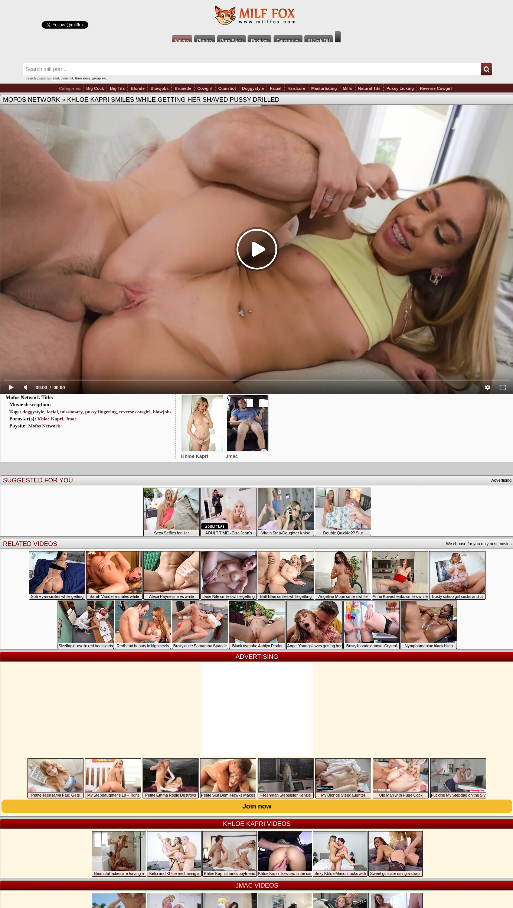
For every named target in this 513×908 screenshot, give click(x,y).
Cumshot (227, 88)
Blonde (137, 88)
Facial (275, 88)
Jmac (71, 419)
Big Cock (95, 88)
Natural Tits (369, 88)
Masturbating (324, 88)
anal (56, 78)
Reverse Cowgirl (436, 88)
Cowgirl (204, 88)
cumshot (67, 78)
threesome (82, 78)
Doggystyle (253, 88)
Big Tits (117, 88)
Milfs (347, 88)
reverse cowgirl (135, 411)
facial (52, 411)
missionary (71, 411)
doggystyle (33, 411)
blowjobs (162, 411)
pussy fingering (101, 411)
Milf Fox (256, 15)
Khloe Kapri (50, 419)
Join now (256, 806)
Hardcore (296, 88)
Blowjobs (160, 88)
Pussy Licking (400, 88)
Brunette (182, 88)
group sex (99, 78)
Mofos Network (31, 99)
